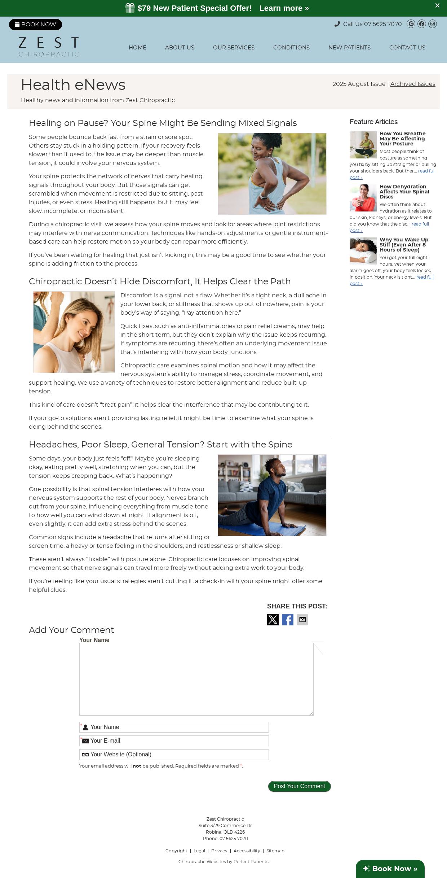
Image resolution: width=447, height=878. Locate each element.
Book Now (35, 24)
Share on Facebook (288, 619)
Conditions (291, 48)
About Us (179, 48)
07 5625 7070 (383, 24)
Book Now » (390, 869)
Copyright (176, 851)
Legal (199, 851)
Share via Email (303, 619)
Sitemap (275, 851)
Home (137, 48)
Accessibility (247, 851)
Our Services (234, 48)
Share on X (273, 619)
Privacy (219, 851)
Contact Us (407, 48)
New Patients (349, 48)
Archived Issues (412, 84)
